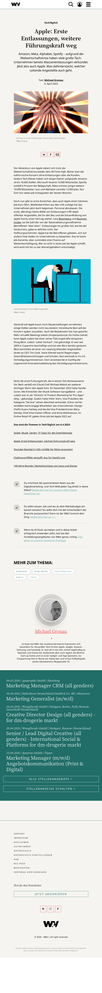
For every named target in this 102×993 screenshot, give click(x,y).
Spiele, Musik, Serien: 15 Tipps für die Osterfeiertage (43, 432)
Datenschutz (22, 851)
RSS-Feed (19, 863)
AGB (16, 859)
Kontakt (19, 833)
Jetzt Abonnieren (51, 894)
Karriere (22, 571)
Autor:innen (22, 846)
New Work (41, 571)
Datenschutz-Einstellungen (33, 855)
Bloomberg (65, 218)
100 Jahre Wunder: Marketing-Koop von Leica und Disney (45, 465)
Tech (33, 577)
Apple (20, 577)
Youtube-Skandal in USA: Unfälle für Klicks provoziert (43, 449)
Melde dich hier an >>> (43, 517)
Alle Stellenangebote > (51, 779)
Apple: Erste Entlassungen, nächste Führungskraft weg (44, 441)
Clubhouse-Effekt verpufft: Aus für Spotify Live (39, 457)
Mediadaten (22, 868)
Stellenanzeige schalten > (51, 788)
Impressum (21, 838)
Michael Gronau (53, 80)
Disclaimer (21, 842)
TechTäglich (63, 571)
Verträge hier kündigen (30, 872)
